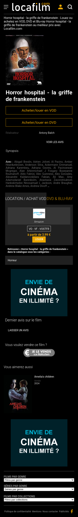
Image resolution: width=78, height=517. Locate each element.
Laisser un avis (18, 330)
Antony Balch (46, 132)
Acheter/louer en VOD (39, 110)
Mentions (37, 511)
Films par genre (15, 476)
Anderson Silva (34, 164)
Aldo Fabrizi (27, 173)
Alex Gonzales (63, 173)
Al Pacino (57, 161)
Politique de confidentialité (17, 511)
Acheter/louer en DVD (39, 122)
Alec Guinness (44, 173)
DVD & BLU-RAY (60, 198)
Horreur (12, 260)
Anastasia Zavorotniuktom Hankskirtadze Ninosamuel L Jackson (39, 181)
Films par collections (19, 496)
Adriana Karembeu (17, 167)
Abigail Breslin (23, 161)
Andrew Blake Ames (17, 185)
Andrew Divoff (38, 185)
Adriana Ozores (41, 167)
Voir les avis (54, 142)
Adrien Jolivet (41, 161)
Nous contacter (50, 511)
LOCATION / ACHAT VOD (25, 198)
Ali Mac (58, 176)
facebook (72, 511)
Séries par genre (15, 485)
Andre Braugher (62, 182)
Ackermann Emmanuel (58, 164)
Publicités (64, 511)
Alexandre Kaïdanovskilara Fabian (27, 176)
